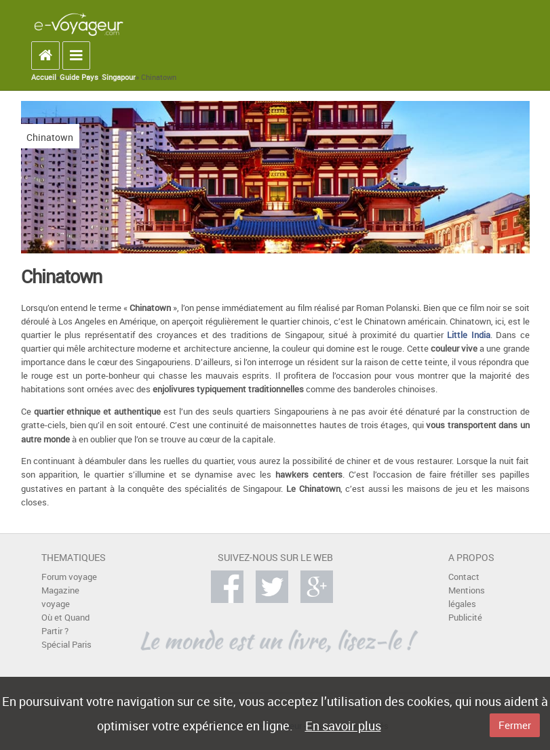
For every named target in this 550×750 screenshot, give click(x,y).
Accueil (43, 77)
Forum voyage (69, 577)
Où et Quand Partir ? (65, 624)
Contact (463, 577)
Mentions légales (466, 597)
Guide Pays (79, 77)
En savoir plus (343, 725)
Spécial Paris (66, 644)
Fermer (514, 725)
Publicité (465, 617)
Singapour (119, 77)
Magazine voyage (60, 597)
